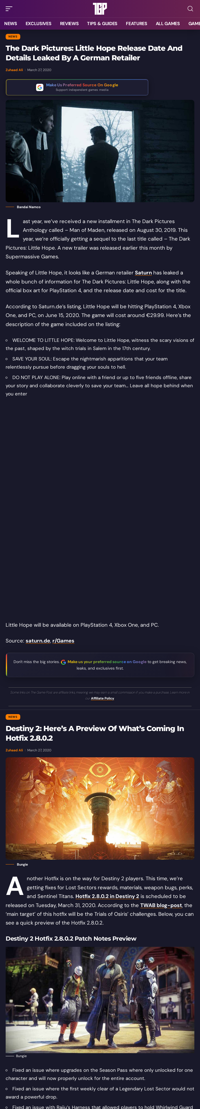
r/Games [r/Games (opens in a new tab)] (63, 640)
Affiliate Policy (102, 698)
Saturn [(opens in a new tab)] (143, 272)
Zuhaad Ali (14, 70)
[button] (10, 8)
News (12, 36)
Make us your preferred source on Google (107, 661)
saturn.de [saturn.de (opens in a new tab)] (38, 640)
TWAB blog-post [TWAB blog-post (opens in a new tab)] (161, 905)
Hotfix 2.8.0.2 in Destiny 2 (107, 896)
